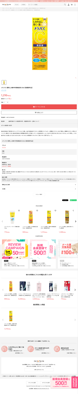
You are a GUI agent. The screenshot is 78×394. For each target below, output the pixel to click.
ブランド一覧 (8, 8)
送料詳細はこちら (19, 353)
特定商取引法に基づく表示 (21, 376)
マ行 (13, 8)
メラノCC (17, 8)
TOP (3, 8)
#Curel (16, 4)
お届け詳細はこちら (71, 353)
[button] (2, 221)
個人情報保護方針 (32, 376)
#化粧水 (23, 4)
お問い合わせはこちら (39, 369)
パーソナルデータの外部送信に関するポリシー (60, 376)
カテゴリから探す (46, 382)
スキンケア (7, 10)
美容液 (12, 10)
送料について (35, 121)
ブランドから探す (32, 382)
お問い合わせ (12, 376)
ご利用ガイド (5, 376)
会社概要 (74, 376)
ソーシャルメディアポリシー (43, 376)
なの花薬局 (31, 388)
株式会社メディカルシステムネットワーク (41, 388)
